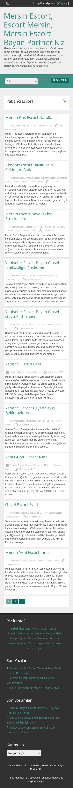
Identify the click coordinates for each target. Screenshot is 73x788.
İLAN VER (60, 80)
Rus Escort (15, 126)
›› (22, 601)
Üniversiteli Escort (55, 227)
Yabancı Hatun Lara (23, 364)
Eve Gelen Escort (18, 513)
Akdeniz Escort (17, 178)
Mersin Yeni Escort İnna (27, 552)
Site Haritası (17, 777)
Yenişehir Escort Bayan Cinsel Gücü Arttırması (32, 314)
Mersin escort (40, 628)
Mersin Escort (45, 126)
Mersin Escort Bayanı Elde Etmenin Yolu (28, 216)
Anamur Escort (32, 178)
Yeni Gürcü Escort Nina (26, 457)
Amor (25, 732)
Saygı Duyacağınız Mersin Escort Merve (34, 687)
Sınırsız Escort (17, 465)
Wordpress (54, 777)
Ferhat (26, 712)
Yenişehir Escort (51, 275)
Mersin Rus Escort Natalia (28, 117)
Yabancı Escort (29, 126)
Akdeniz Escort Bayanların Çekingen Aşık (29, 167)
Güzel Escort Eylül (21, 504)
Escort (29, 227)
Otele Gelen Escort (37, 513)
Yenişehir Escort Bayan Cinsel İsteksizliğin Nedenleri (32, 265)
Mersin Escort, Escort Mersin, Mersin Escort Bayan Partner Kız (34, 29)
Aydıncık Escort (48, 178)
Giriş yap (62, 3)
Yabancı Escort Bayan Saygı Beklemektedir (30, 410)
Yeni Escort (31, 324)
